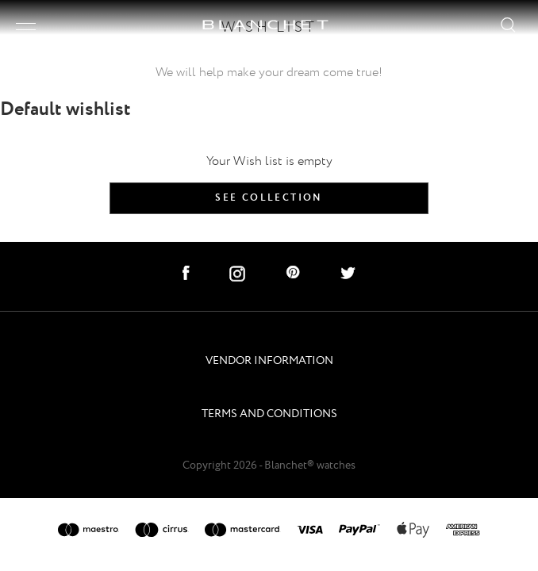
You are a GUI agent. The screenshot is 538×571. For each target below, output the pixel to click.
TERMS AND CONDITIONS (269, 414)
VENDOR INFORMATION (269, 361)
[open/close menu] (26, 26)
